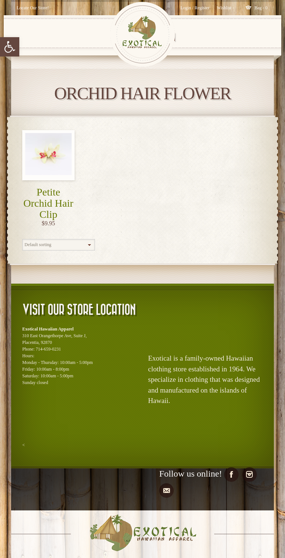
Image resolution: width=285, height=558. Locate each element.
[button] (9, 47)
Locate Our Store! (33, 7)
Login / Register (194, 7)
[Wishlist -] (225, 7)
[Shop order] (59, 244)
